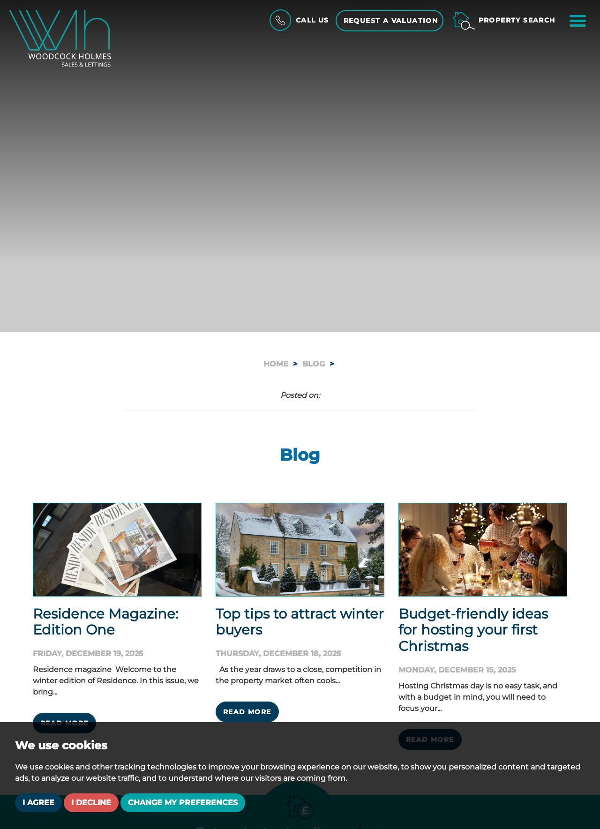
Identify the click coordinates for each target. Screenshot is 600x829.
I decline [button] (91, 802)
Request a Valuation (391, 20)
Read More (247, 712)
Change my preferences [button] (183, 802)
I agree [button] (38, 802)
